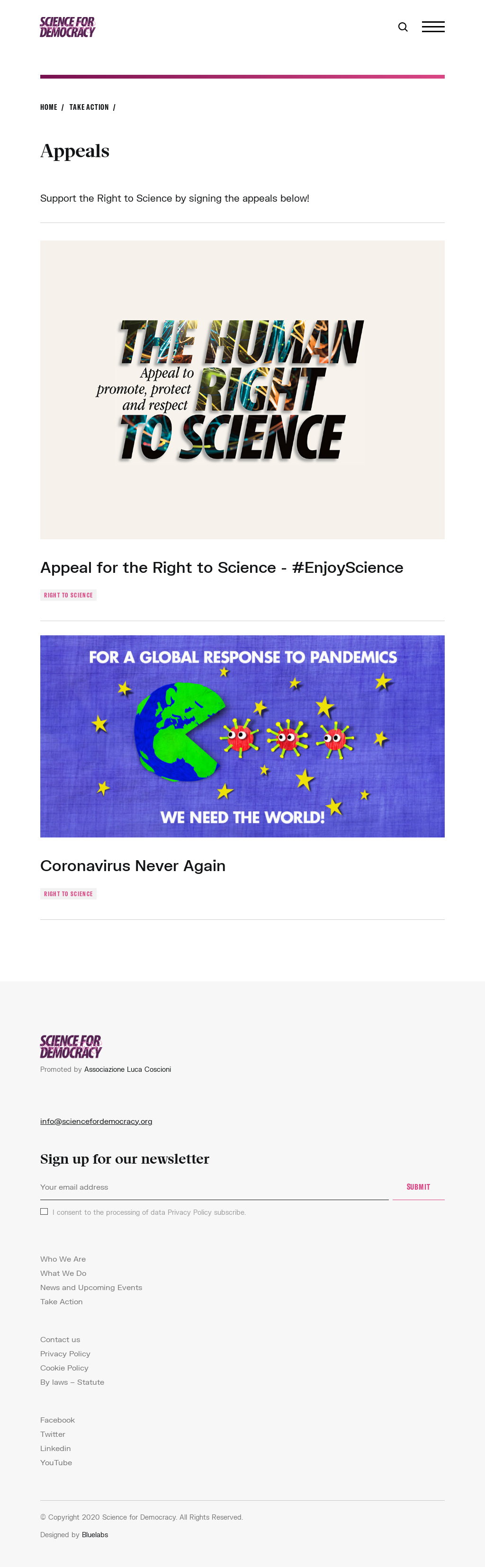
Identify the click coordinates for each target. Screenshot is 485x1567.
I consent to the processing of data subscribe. (149, 1212)
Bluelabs (95, 1535)
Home (48, 106)
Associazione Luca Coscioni (127, 1069)
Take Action (89, 106)
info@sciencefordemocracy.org (96, 1120)
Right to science (68, 595)
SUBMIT (419, 1186)
